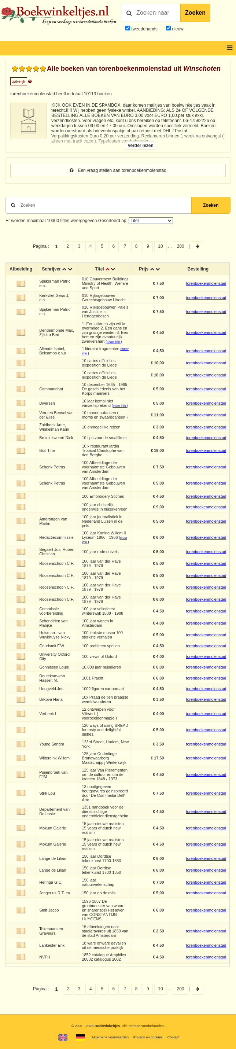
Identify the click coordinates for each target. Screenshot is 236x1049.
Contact (173, 1037)
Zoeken (195, 13)
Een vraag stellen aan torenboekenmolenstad (118, 170)
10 (160, 246)
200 (180, 246)
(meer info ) (114, 341)
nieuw (177, 29)
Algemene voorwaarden (110, 1037)
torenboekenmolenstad (206, 283)
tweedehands (144, 29)
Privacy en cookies (148, 1037)
